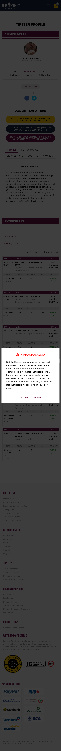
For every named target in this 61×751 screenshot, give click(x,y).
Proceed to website (30, 397)
